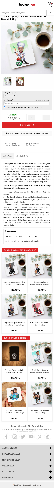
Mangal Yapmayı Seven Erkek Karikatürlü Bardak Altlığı (14, 323)
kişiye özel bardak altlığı (14, 236)
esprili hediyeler (11, 241)
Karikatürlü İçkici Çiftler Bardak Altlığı (40, 411)
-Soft (15, 485)
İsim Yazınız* (8, 100)
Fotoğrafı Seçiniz (9, 93)
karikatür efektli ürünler (30, 241)
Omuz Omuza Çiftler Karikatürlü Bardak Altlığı (14, 411)
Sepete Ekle (27, 124)
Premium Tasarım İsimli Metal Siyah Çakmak (14, 371)
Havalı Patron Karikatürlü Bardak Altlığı (40, 323)
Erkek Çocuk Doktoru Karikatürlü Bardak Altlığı (40, 371)
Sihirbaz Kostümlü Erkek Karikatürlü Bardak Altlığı (40, 283)
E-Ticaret (20, 485)
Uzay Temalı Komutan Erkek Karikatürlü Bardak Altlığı (14, 283)
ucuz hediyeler (32, 236)
